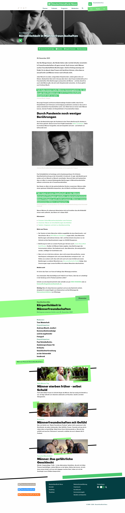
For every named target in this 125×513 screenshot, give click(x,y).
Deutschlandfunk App (46, 49)
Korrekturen (77, 489)
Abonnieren (81, 49)
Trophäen (52, 492)
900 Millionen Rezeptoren (58, 235)
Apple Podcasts (69, 49)
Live (91, 9)
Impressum (77, 487)
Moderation (75, 8)
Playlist (98, 9)
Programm (64, 8)
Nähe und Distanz (78, 123)
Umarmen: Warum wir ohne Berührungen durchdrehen (55, 222)
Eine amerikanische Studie (71, 261)
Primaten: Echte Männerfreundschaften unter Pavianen (55, 220)
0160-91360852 (76, 281)
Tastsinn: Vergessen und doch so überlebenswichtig (54, 225)
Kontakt (51, 487)
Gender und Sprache (80, 494)
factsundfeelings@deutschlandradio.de (49, 284)
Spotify (59, 49)
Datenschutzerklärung (80, 484)
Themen (45, 8)
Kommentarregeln (79, 492)
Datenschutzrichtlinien (44, 292)
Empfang (51, 489)
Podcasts (54, 8)
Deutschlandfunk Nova (56, 484)
